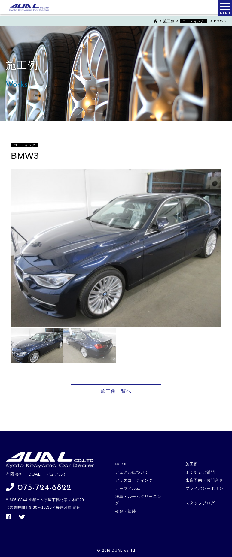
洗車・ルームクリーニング (138, 499)
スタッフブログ (200, 503)
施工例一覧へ (116, 391)
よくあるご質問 (200, 472)
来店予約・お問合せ (204, 480)
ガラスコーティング (134, 480)
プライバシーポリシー (204, 491)
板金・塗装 (125, 511)
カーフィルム (127, 488)
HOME (121, 464)
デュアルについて (132, 472)
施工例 (191, 464)
